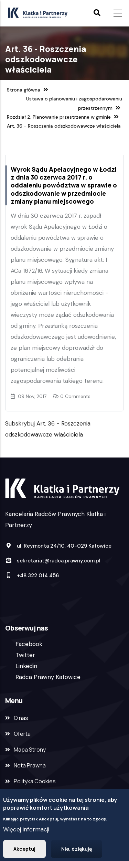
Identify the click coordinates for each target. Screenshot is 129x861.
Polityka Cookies (35, 781)
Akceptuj (24, 851)
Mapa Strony (30, 749)
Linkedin (26, 666)
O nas (21, 718)
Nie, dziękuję (76, 851)
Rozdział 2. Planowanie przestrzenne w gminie (59, 117)
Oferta (22, 734)
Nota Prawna (30, 765)
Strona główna (23, 90)
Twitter (25, 655)
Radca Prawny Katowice (47, 677)
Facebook (28, 644)
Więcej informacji (26, 832)
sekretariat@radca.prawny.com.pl (52, 560)
